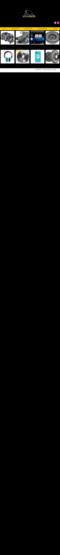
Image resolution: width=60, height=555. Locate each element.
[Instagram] (58, 23)
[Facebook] (55, 23)
